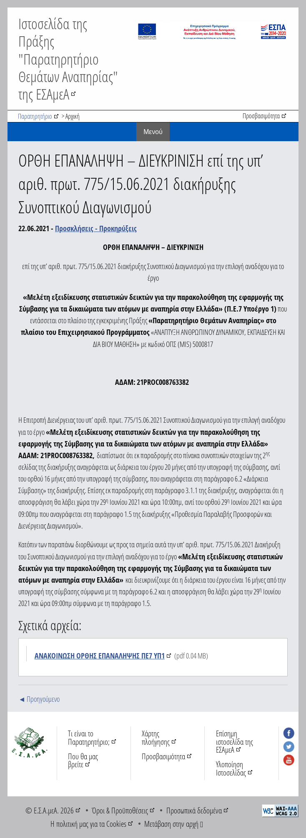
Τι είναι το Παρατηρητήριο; (89, 737)
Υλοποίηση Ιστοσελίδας (231, 768)
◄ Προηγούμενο (39, 699)
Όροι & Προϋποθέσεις (120, 810)
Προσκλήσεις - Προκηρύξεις (96, 228)
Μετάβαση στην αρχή (173, 823)
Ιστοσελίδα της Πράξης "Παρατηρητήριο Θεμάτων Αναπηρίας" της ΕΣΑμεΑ (68, 58)
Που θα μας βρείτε (83, 760)
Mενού (153, 131)
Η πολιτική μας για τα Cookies (88, 823)
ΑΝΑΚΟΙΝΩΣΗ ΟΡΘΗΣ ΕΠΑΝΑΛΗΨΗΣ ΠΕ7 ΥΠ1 (100, 656)
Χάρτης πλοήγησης (156, 737)
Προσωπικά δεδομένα (194, 810)
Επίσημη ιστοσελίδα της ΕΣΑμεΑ (234, 741)
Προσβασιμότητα (261, 115)
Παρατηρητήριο (35, 116)
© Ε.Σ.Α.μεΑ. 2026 (49, 810)
